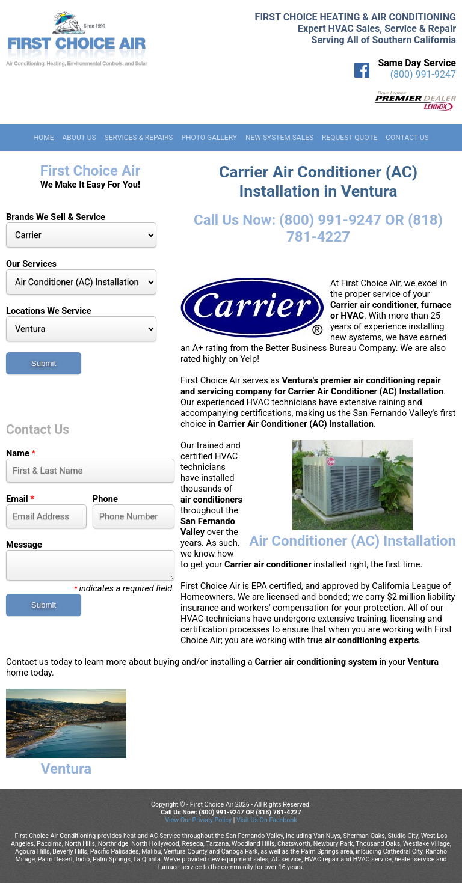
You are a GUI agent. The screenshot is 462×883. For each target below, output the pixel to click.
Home (43, 137)
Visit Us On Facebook (266, 820)
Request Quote (349, 137)
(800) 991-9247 (423, 74)
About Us (79, 137)
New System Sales (279, 137)
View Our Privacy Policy (198, 820)
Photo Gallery (209, 137)
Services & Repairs (139, 137)
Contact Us (407, 137)
